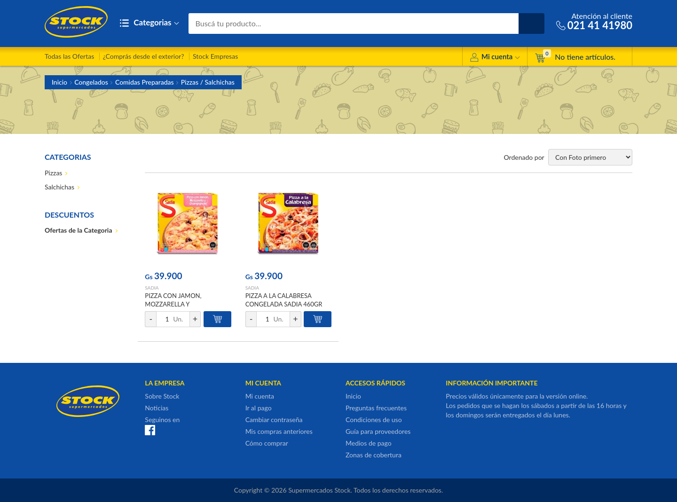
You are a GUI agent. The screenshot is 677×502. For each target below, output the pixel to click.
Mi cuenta (495, 58)
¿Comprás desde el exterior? (143, 56)
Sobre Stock (162, 396)
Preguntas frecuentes (376, 408)
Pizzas (53, 173)
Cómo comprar (266, 443)
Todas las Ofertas (69, 56)
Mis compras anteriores (279, 431)
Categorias (149, 23)
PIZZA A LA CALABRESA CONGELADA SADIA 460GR (284, 300)
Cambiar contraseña (274, 420)
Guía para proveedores (378, 431)
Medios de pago (369, 443)
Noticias (156, 408)
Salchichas (59, 187)
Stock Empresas (215, 56)
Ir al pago (258, 408)
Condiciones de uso (374, 420)
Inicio (59, 82)
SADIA (151, 287)
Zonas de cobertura (373, 455)
